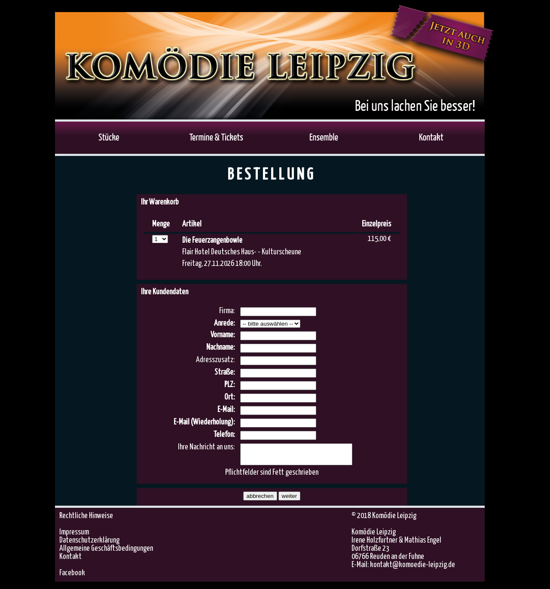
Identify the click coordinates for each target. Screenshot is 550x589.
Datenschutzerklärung (89, 544)
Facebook (72, 577)
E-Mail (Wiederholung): (204, 422)
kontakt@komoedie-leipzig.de (412, 569)
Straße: (224, 372)
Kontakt (70, 561)
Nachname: (220, 347)
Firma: (227, 311)
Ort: (229, 397)
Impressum (74, 536)
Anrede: (224, 323)
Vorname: (223, 335)
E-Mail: (226, 410)
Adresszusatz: (215, 360)
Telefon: (224, 435)
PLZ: (229, 385)
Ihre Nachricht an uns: (206, 447)
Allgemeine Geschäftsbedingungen (106, 552)
